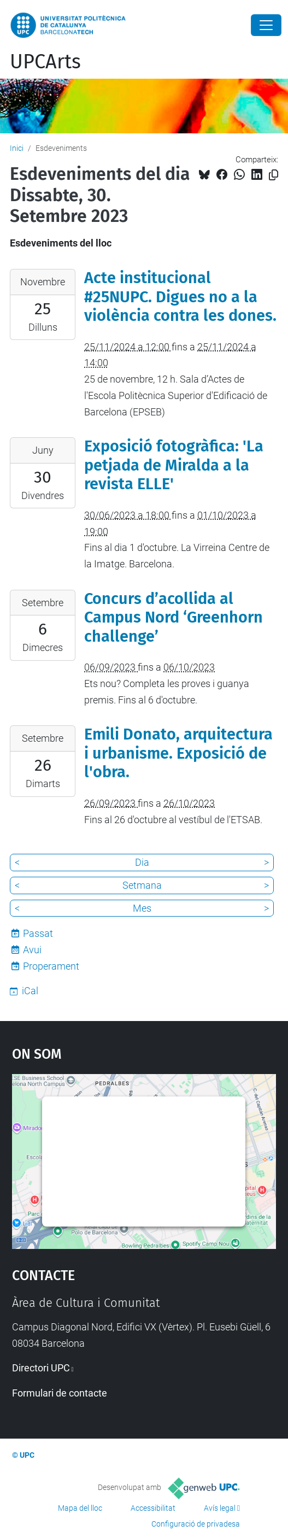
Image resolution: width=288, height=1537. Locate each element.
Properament (51, 966)
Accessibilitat (153, 1508)
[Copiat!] (273, 175)
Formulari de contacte (59, 1393)
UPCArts (45, 62)
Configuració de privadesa (195, 1524)
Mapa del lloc (80, 1508)
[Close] (266, 25)
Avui (32, 949)
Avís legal (220, 1508)
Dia (142, 862)
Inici (16, 148)
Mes (142, 908)
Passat (38, 933)
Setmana (142, 885)
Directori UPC (41, 1368)
